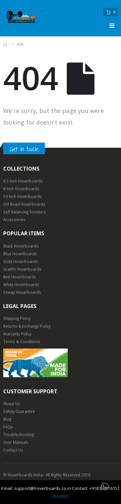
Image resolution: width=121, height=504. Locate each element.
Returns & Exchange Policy (27, 326)
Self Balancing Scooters (24, 211)
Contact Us (13, 450)
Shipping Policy (17, 318)
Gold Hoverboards (20, 261)
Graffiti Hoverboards (22, 269)
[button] (105, 486)
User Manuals (15, 442)
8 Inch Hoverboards (21, 188)
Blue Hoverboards (20, 253)
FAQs (8, 426)
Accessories (14, 219)
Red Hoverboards (19, 276)
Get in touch (24, 149)
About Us (11, 403)
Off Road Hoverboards (24, 204)
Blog (7, 419)
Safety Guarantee (19, 411)
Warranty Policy (17, 333)
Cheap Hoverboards (22, 292)
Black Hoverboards (21, 245)
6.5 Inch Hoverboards (23, 180)
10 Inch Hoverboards (22, 196)
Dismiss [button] (60, 496)
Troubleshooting (18, 434)
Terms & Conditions (21, 341)
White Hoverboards (21, 284)
